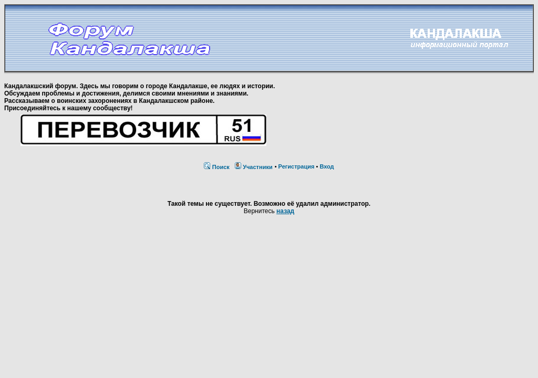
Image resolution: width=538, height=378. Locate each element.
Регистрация (296, 166)
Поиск (221, 167)
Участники (258, 167)
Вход (326, 166)
